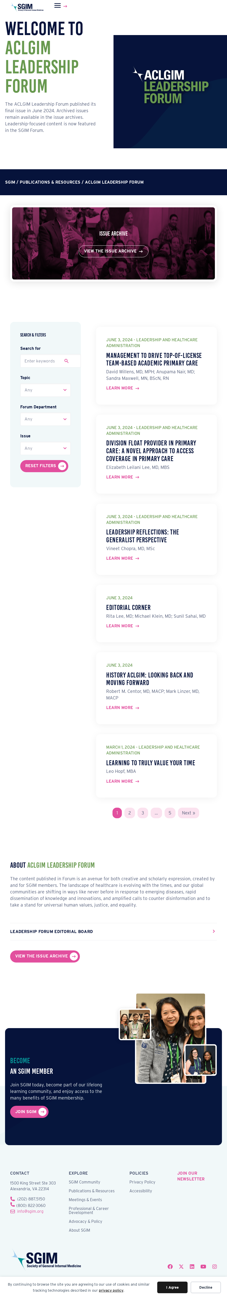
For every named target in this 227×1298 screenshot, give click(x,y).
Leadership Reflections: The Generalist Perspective (142, 536)
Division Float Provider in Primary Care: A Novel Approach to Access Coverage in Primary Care (151, 451)
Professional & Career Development (89, 1211)
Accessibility (140, 1191)
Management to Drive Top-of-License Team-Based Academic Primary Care (154, 359)
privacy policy (111, 1290)
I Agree (172, 1287)
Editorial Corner (128, 607)
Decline (205, 1287)
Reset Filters (40, 465)
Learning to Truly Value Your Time (150, 763)
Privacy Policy (142, 1182)
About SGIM (79, 1231)
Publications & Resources (92, 1191)
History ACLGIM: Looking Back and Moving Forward (149, 679)
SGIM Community (84, 1182)
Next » (188, 812)
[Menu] (61, 6)
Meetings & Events (85, 1200)
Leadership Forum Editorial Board (51, 931)
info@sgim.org (30, 1211)
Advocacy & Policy (85, 1222)
